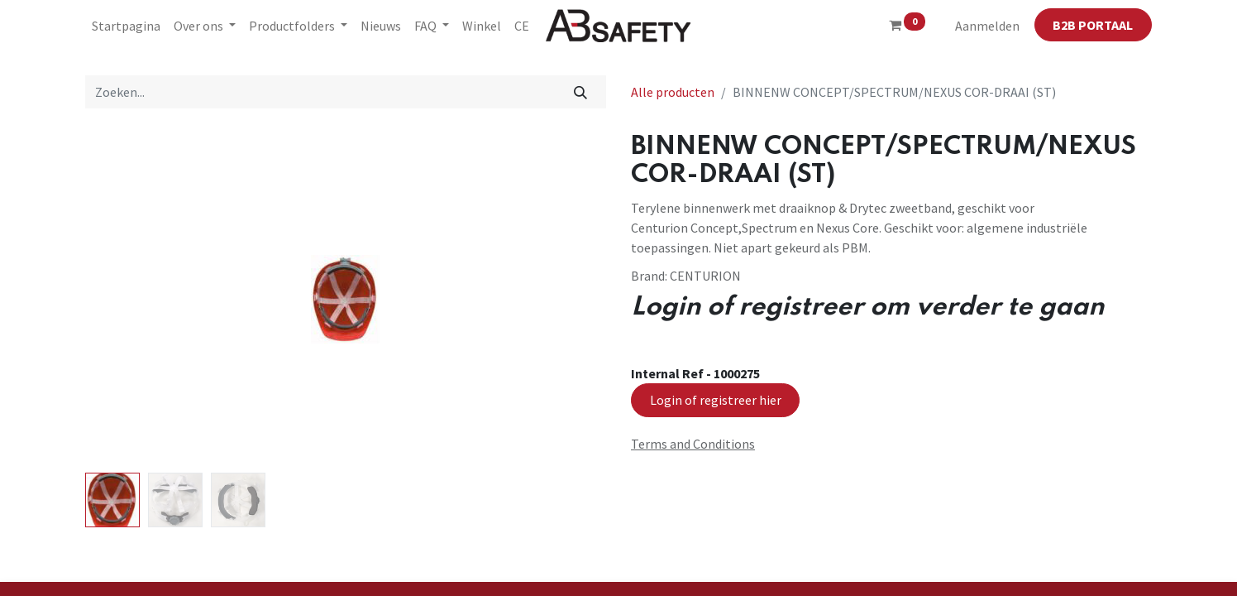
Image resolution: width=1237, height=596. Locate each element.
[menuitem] (126, 25)
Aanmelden (987, 25)
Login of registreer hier (715, 400)
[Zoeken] (581, 91)
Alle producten (672, 92)
